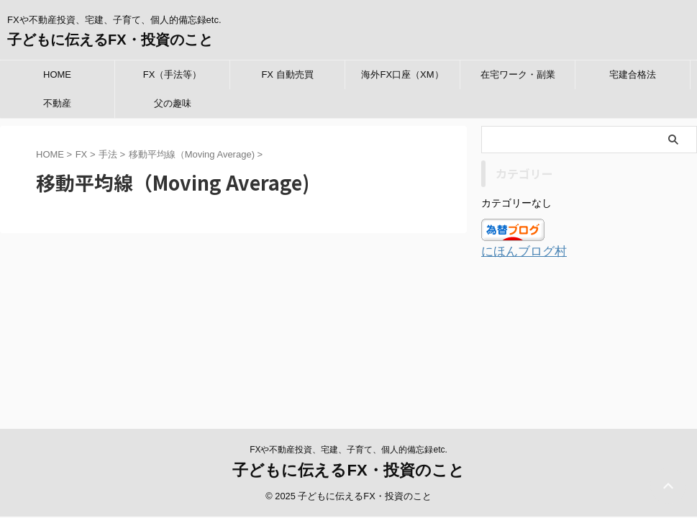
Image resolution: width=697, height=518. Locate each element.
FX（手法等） (172, 74)
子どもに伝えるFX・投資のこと (110, 39)
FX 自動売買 (287, 74)
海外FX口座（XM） (402, 74)
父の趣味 (172, 103)
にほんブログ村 (519, 251)
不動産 (57, 103)
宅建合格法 (632, 74)
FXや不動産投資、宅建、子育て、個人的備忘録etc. (348, 332)
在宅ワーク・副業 (517, 74)
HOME (57, 74)
